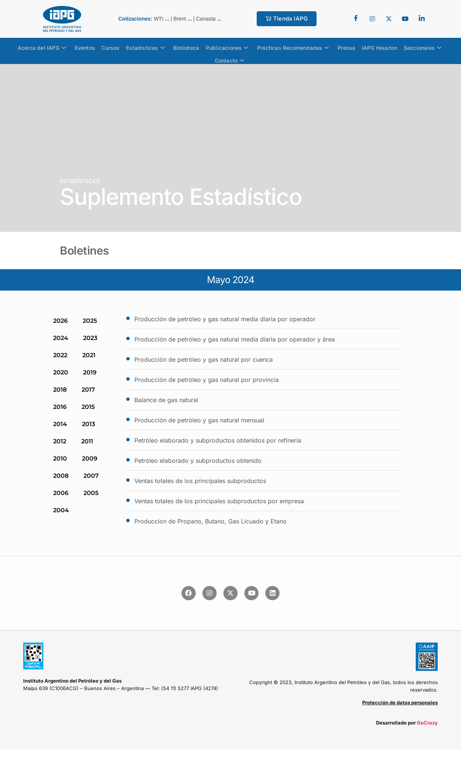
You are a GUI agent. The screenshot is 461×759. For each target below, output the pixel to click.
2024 (60, 337)
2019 (90, 372)
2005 (90, 493)
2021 (88, 355)
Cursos (114, 47)
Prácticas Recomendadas (291, 47)
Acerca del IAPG (48, 47)
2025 (90, 320)
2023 (90, 337)
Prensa (343, 47)
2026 (60, 320)
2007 (91, 475)
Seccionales (416, 47)
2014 (60, 424)
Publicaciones (226, 47)
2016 (60, 406)
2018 (60, 389)
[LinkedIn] (421, 18)
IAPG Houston (375, 47)
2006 (60, 493)
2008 (60, 475)
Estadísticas (147, 47)
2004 (61, 510)
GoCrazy (427, 723)
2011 (87, 441)
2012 (59, 441)
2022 (60, 355)
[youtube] (405, 18)
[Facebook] (355, 18)
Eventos (89, 47)
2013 (88, 424)
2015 (88, 406)
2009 (89, 458)
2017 (88, 389)
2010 (60, 458)
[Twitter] (372, 18)
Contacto (229, 58)
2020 (60, 372)
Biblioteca (187, 47)
